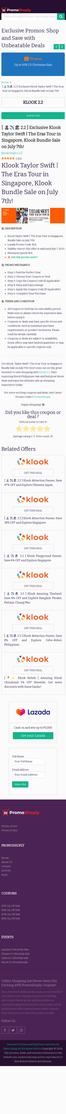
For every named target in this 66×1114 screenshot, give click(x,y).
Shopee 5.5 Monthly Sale (15, 953)
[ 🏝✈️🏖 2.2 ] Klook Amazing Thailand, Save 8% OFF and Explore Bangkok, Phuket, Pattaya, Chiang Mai (33, 598)
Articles (6, 870)
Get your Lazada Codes (33, 736)
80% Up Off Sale (10, 918)
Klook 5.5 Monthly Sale (14, 962)
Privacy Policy (9, 830)
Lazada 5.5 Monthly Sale (15, 949)
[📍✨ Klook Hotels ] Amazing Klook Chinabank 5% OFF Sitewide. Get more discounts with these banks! (33, 682)
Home (5, 857)
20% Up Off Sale (10, 905)
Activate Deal (33, 115)
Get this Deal (33, 472)
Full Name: (18, 756)
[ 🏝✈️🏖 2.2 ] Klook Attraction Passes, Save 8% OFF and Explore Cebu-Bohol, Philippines (33, 640)
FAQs (4, 874)
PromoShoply (42, 396)
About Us (6, 862)
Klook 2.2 (44, 372)
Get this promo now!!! (24, 257)
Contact (6, 866)
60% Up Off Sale (10, 914)
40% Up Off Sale (10, 910)
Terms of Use (9, 826)
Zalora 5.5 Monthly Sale (14, 958)
